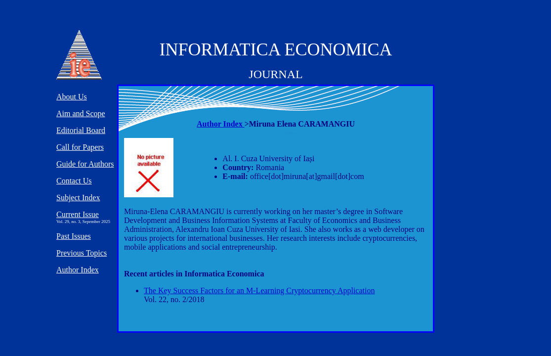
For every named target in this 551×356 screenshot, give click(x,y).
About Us (71, 96)
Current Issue (77, 214)
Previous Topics (81, 253)
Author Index (221, 124)
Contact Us (74, 181)
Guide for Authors (85, 164)
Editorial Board (80, 130)
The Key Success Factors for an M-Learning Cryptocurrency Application (259, 290)
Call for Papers (80, 147)
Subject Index (78, 197)
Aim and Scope (80, 113)
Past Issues (73, 236)
